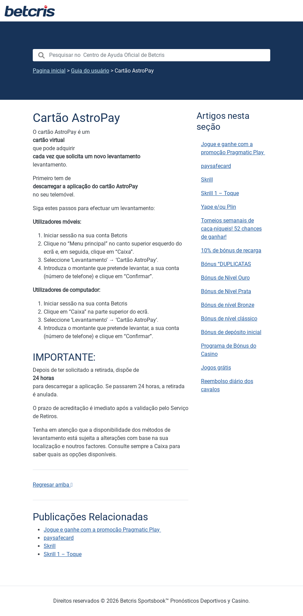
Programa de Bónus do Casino (228, 350)
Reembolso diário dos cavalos (227, 385)
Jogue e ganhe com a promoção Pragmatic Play (233, 148)
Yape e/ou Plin (218, 207)
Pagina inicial (49, 70)
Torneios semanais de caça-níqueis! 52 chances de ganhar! (231, 228)
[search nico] (151, 55)
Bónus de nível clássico (229, 318)
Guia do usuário (90, 70)
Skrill (207, 179)
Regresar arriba (53, 484)
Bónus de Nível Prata (226, 291)
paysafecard (216, 166)
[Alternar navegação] (289, 11)
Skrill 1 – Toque (220, 193)
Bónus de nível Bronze (227, 305)
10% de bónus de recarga (231, 250)
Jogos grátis (216, 367)
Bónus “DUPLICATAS (226, 264)
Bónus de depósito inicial (231, 332)
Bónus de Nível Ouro (225, 277)
